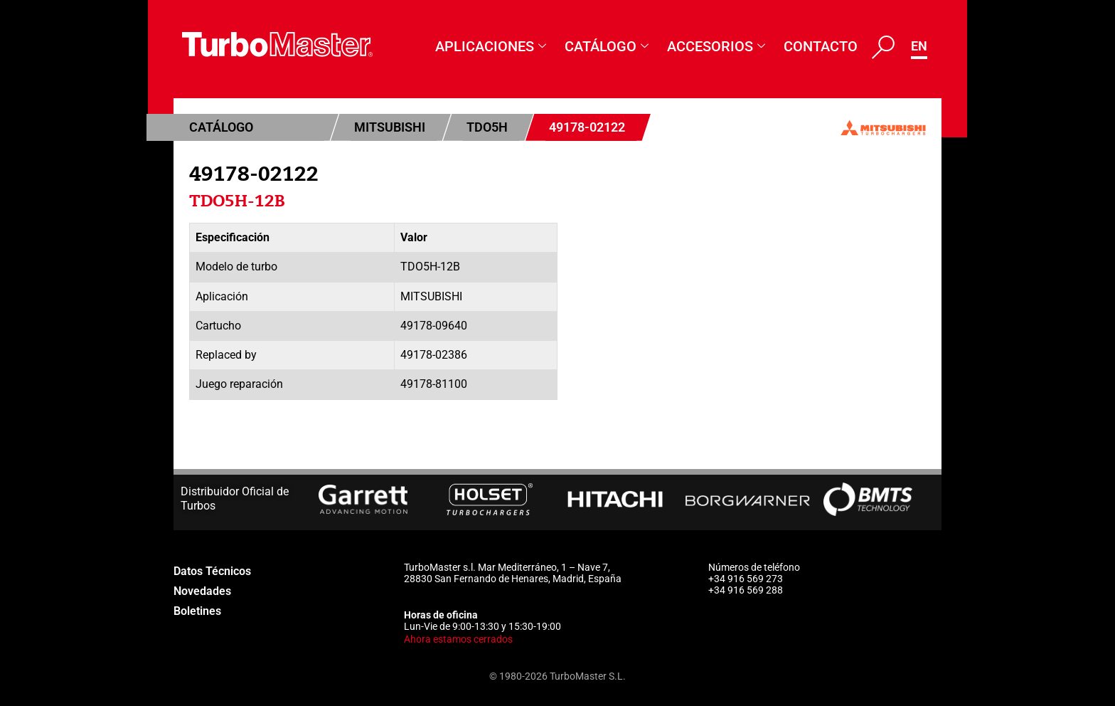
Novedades (206, 591)
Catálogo (607, 46)
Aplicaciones (490, 46)
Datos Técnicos (217, 571)
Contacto (821, 46)
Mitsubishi (389, 127)
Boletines (201, 611)
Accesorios (716, 46)
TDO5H (487, 127)
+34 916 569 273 (745, 578)
